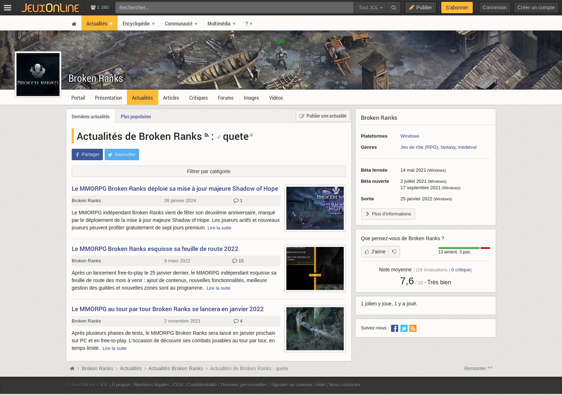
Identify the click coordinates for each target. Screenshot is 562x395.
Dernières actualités (91, 116)
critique (460, 269)
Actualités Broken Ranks (175, 368)
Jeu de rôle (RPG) (419, 147)
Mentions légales (151, 384)
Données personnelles (243, 384)
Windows (409, 136)
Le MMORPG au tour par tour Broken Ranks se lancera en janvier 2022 (168, 309)
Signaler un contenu (291, 384)
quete (232, 135)
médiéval (467, 147)
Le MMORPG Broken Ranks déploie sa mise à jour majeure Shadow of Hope (175, 188)
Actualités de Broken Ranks (139, 135)
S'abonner (457, 7)
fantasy (447, 147)
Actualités (131, 368)
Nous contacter (345, 384)
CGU (178, 384)
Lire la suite (220, 227)
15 (238, 261)
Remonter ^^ (479, 368)
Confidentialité (202, 384)
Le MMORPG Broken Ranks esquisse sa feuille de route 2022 (155, 248)
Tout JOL (370, 7)
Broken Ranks (95, 78)
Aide (320, 384)
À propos (121, 384)
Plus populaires (136, 116)
